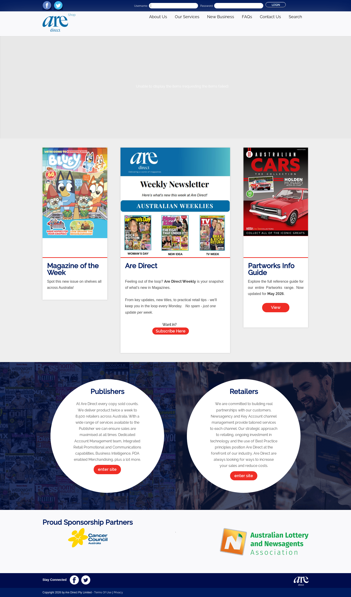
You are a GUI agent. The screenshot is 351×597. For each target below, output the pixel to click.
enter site (107, 469)
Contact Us (270, 16)
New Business (220, 16)
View (276, 307)
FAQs (247, 16)
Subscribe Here (171, 331)
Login (276, 5)
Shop (72, 15)
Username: (141, 6)
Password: (206, 6)
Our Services (187, 16)
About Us (158, 16)
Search (295, 16)
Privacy (118, 592)
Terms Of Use (102, 592)
